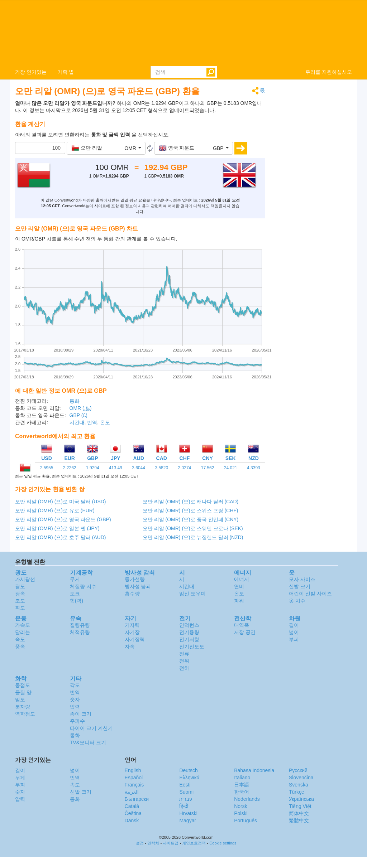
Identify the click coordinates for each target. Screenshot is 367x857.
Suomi (186, 792)
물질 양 (23, 692)
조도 (20, 601)
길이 (294, 625)
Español (134, 777)
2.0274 (184, 467)
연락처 (153, 843)
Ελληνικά (189, 777)
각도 (75, 685)
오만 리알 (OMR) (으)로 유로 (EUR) (55, 510)
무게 (75, 579)
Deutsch (188, 770)
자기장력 (135, 639)
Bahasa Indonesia (254, 770)
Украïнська (301, 799)
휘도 (20, 608)
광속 (20, 593)
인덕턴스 (189, 625)
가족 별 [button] (65, 72)
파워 (239, 601)
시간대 (77, 422)
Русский (298, 770)
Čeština (133, 813)
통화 (75, 401)
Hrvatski (188, 813)
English (133, 770)
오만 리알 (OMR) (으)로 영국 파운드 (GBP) (63, 519)
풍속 (20, 646)
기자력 (132, 625)
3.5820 (161, 467)
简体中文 (299, 813)
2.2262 (69, 467)
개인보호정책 (194, 843)
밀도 (20, 699)
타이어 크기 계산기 (91, 728)
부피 (294, 639)
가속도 (22, 625)
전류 (184, 654)
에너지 (241, 579)
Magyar (187, 820)
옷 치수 (297, 601)
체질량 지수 (83, 586)
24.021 (230, 467)
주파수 (77, 721)
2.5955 (46, 467)
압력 (75, 707)
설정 (140, 843)
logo (183, 32)
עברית (185, 799)
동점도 (22, 685)
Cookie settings (222, 843)
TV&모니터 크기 (88, 742)
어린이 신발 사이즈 (310, 593)
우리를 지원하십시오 (328, 72)
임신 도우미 (192, 593)
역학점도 (25, 714)
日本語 (241, 785)
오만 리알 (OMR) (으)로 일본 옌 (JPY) (57, 528)
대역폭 (241, 625)
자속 (130, 646)
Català (132, 806)
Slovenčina (301, 777)
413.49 (115, 467)
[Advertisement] (314, 194)
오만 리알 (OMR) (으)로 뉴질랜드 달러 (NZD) (193, 537)
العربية (132, 792)
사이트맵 (170, 843)
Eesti (184, 785)
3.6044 (138, 467)
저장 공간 (245, 632)
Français (134, 785)
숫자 (75, 699)
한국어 (241, 792)
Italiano (242, 777)
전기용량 (189, 632)
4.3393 (253, 467)
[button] (106, 148)
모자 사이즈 (302, 579)
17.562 (207, 467)
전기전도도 (191, 646)
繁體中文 (299, 820)
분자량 (22, 707)
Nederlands (247, 799)
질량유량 (80, 625)
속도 (20, 639)
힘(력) (76, 601)
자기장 (132, 632)
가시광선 (25, 579)
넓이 (294, 632)
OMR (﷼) (81, 408)
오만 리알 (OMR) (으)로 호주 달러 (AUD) (60, 537)
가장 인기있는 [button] (31, 72)
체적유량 (80, 632)
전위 (184, 661)
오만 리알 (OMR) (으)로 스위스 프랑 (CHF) (190, 510)
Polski (240, 813)
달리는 (22, 632)
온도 (105, 422)
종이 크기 (80, 714)
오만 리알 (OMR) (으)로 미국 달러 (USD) (60, 501)
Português (245, 820)
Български (137, 799)
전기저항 (189, 639)
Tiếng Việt (300, 806)
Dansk (132, 820)
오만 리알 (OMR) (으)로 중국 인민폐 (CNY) (191, 519)
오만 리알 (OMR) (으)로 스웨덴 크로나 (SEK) (193, 528)
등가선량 (135, 579)
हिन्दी (184, 806)
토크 (75, 593)
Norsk (240, 806)
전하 (184, 668)
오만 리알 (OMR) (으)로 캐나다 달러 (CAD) (191, 501)
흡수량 (132, 593)
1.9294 (92, 467)
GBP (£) (78, 415)
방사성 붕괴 (138, 586)
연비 (239, 586)
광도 (20, 586)
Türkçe (296, 792)
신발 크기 (299, 586)
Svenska (298, 785)
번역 (92, 422)
